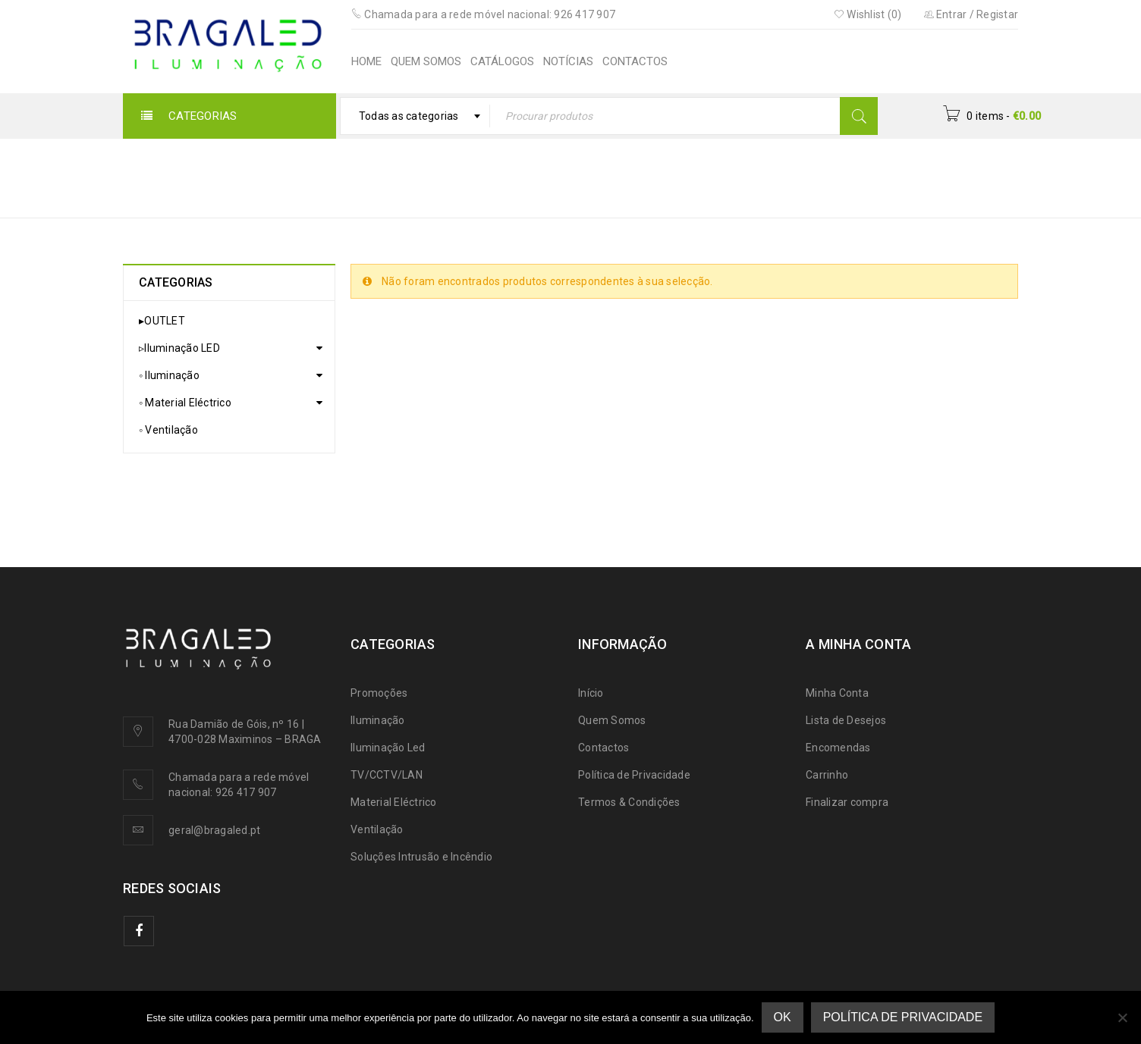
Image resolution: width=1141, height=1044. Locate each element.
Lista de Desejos (846, 720)
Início (593, 168)
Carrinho (827, 775)
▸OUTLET (162, 321)
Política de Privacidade (634, 775)
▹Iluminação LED (179, 348)
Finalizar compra (847, 802)
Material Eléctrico (393, 802)
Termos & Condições (629, 802)
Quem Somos (612, 720)
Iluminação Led (388, 747)
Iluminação (377, 720)
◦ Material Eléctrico (185, 403)
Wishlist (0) (868, 14)
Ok (782, 1017)
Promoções (378, 693)
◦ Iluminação (169, 375)
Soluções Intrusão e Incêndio (421, 857)
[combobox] (415, 116)
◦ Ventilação (168, 430)
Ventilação (377, 829)
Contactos (603, 747)
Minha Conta (837, 693)
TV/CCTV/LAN (386, 775)
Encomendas (838, 747)
